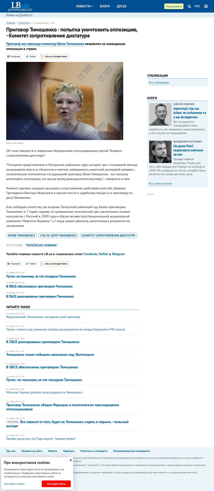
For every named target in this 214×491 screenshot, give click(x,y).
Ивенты (52, 451)
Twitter (103, 254)
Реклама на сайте (32, 451)
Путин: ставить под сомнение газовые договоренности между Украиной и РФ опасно (65, 329)
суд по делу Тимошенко (58, 235)
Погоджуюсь (56, 483)
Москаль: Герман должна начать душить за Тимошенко (44, 392)
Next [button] (206, 116)
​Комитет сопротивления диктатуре (108, 235)
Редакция (68, 451)
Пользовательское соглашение (131, 451)
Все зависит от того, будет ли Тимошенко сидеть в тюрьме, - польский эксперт (67, 423)
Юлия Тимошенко (21, 235)
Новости (84, 6)
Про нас (11, 451)
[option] (177, 115)
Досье (122, 6)
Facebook (90, 254)
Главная (10, 22)
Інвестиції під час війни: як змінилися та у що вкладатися (189, 157)
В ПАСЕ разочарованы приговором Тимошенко (40, 296)
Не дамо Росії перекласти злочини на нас (188, 195)
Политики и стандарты (93, 451)
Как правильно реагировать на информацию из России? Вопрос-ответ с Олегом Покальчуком (174, 125)
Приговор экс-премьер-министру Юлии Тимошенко (45, 43)
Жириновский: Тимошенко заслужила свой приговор (43, 317)
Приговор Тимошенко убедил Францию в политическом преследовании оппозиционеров (62, 407)
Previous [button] (149, 116)
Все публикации (159, 82)
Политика (24, 22)
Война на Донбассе (19, 15)
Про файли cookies (14, 483)
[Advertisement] (177, 44)
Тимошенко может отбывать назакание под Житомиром (50, 354)
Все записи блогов (160, 228)
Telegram (118, 254)
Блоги (105, 6)
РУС (197, 6)
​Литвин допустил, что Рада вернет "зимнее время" (41, 438)
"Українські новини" (41, 245)
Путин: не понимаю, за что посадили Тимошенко (41, 276)
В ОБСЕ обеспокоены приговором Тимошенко (39, 286)
